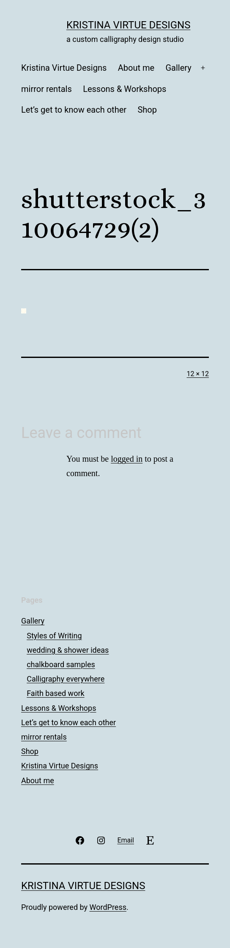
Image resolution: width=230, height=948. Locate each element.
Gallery (178, 68)
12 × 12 (198, 374)
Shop (147, 110)
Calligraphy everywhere (65, 678)
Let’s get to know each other (73, 110)
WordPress (108, 907)
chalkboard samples (61, 664)
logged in (126, 458)
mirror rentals (46, 89)
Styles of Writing (54, 635)
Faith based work (55, 693)
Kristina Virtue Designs (128, 25)
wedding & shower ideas (68, 650)
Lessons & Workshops (124, 89)
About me (136, 68)
